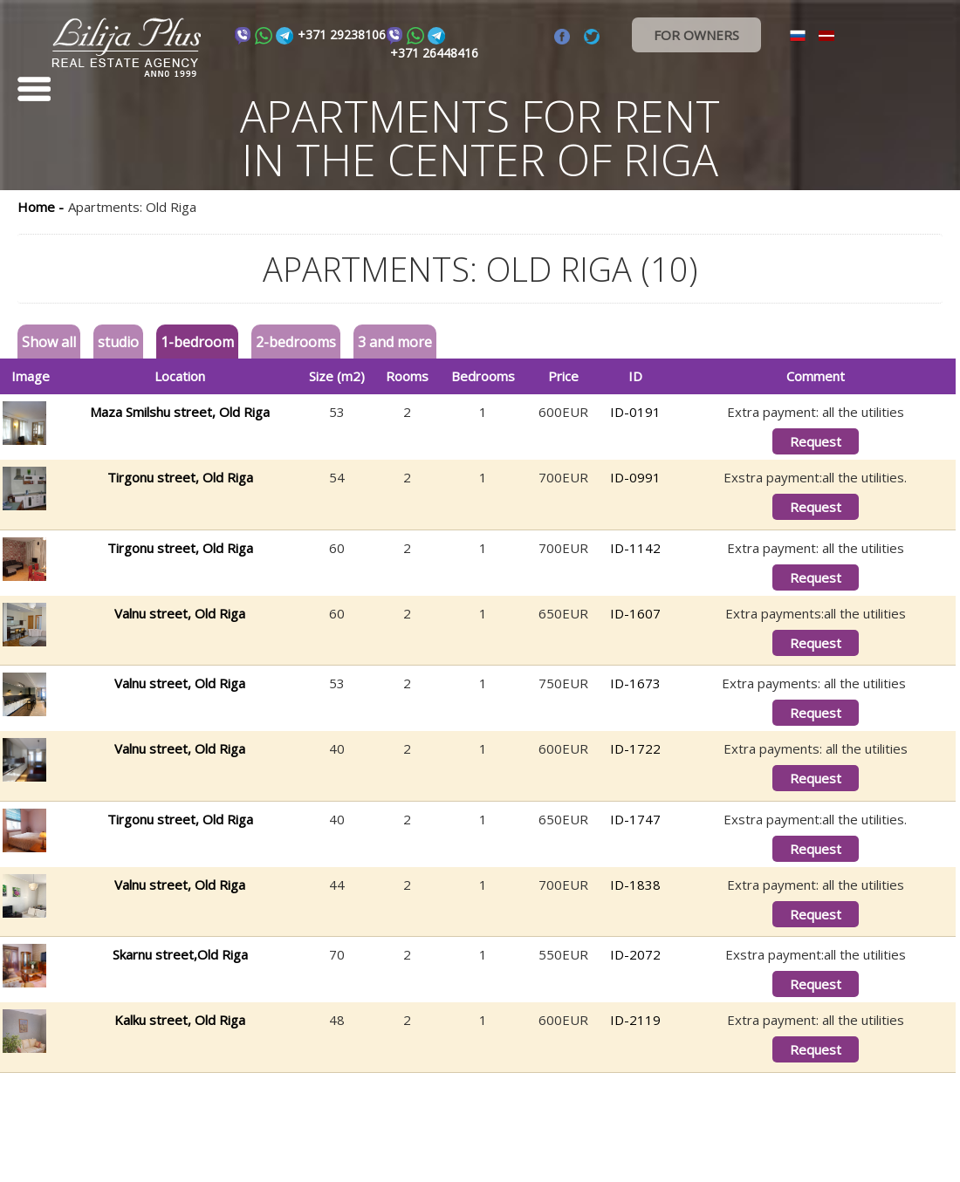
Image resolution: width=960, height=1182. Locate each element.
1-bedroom (197, 342)
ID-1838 (635, 884)
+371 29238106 (342, 34)
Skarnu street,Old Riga (180, 954)
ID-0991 (635, 477)
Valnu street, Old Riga (179, 613)
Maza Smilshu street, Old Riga (180, 411)
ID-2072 (635, 954)
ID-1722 (635, 748)
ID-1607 (635, 613)
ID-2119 (635, 1019)
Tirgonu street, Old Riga (180, 477)
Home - (40, 206)
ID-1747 (635, 819)
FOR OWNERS (696, 35)
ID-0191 (635, 411)
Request (815, 441)
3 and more (395, 342)
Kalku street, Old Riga (179, 1019)
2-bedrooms (296, 342)
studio (118, 342)
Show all (49, 342)
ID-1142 (635, 548)
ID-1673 (635, 683)
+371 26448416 (434, 52)
